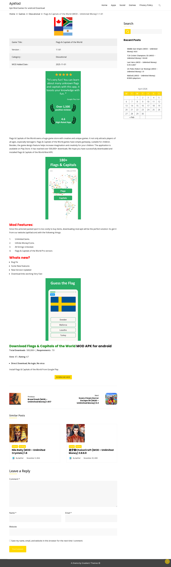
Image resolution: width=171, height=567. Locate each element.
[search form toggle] (159, 5)
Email (68, 513)
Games (132, 5)
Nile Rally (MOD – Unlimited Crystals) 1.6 (28, 451)
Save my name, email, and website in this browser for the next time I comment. (47, 540)
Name (12, 513)
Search (128, 23)
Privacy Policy (146, 5)
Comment (14, 479)
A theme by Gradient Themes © (85, 563)
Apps (113, 5)
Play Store (25, 148)
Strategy (22, 446)
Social (122, 5)
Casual (71, 446)
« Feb (132, 117)
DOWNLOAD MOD (63, 377)
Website (13, 526)
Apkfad (15, 3)
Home (104, 5)
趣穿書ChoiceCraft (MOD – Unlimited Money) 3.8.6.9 (91, 451)
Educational (61, 57)
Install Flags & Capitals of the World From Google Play (33, 369)
